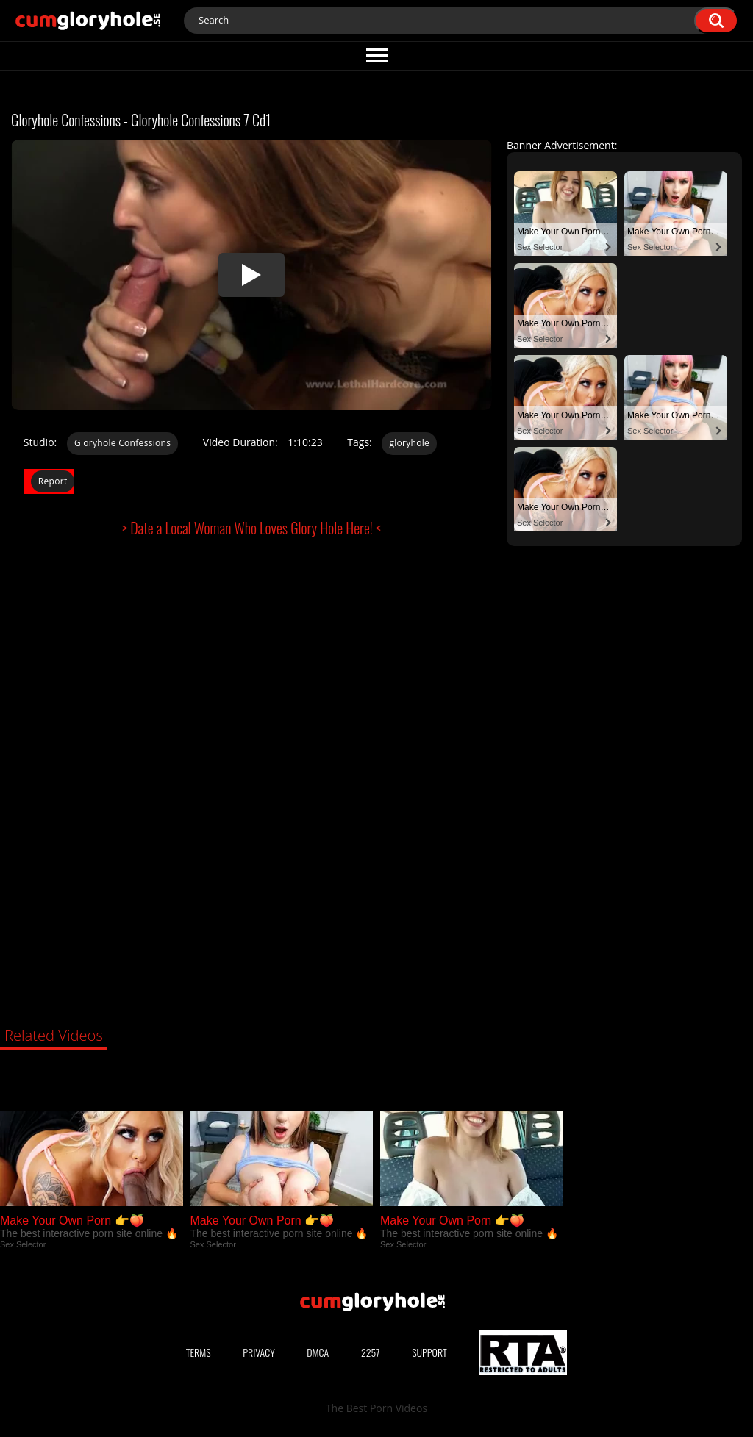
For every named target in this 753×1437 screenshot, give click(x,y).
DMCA (318, 1352)
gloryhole (409, 443)
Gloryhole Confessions (122, 443)
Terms (198, 1352)
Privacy (259, 1352)
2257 (370, 1352)
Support (429, 1352)
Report (53, 481)
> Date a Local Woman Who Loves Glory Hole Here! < (251, 528)
